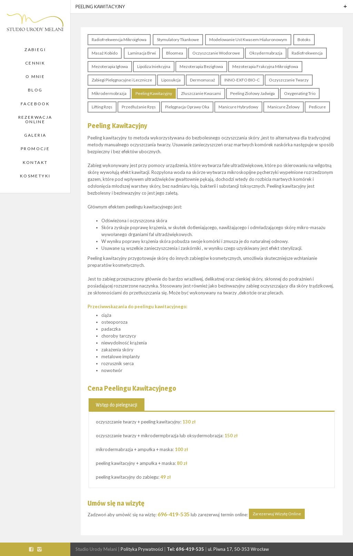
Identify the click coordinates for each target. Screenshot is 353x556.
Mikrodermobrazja (109, 93)
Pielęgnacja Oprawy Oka (187, 106)
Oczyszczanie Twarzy (289, 79)
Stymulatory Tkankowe (178, 39)
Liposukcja (171, 79)
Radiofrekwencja (307, 53)
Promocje (35, 148)
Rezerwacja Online (35, 119)
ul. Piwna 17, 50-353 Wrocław (238, 549)
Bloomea (174, 53)
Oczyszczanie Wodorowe (216, 53)
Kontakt (35, 162)
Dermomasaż (202, 79)
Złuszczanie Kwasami (201, 93)
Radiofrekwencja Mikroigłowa (119, 39)
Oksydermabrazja (265, 53)
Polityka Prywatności (142, 549)
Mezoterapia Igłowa (110, 66)
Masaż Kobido (105, 53)
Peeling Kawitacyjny (153, 93)
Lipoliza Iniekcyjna (153, 66)
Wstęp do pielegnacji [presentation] (116, 405)
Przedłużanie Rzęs (139, 106)
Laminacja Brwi (142, 53)
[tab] (116, 404)
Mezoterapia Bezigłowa (201, 66)
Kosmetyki (35, 175)
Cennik (35, 63)
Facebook (35, 103)
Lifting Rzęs (102, 106)
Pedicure (317, 106)
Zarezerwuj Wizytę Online (277, 513)
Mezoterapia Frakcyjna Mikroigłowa (265, 66)
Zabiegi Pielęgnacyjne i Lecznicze (122, 79)
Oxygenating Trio (299, 93)
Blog (35, 89)
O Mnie (35, 76)
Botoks (304, 39)
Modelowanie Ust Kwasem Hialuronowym (248, 39)
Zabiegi (35, 49)
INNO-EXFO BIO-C (242, 79)
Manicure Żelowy (284, 106)
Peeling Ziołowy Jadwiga (252, 93)
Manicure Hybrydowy (238, 106)
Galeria (35, 135)
